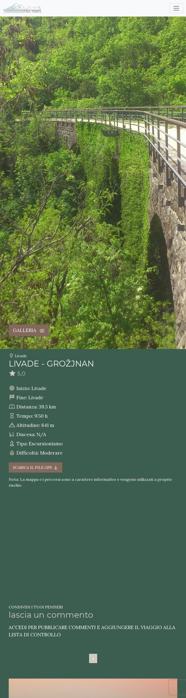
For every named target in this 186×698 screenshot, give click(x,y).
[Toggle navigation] (176, 8)
